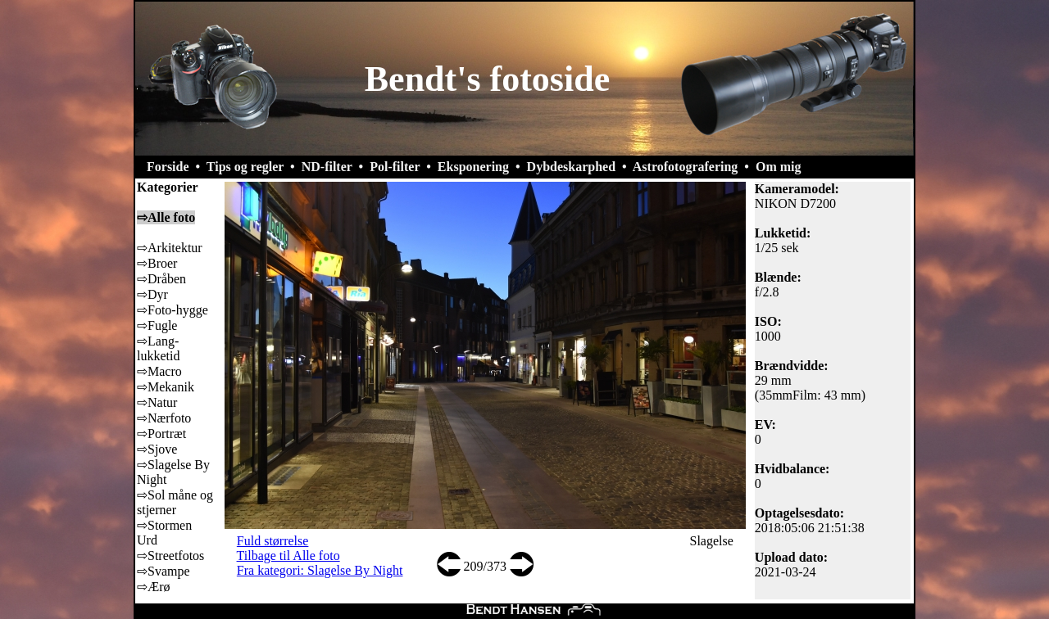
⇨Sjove (157, 449)
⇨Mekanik (165, 387)
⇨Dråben (161, 279)
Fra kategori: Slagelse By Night (320, 570)
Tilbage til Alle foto (288, 556)
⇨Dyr (152, 294)
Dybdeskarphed (571, 167)
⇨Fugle (157, 325)
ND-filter (327, 167)
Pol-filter (395, 167)
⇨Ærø (153, 587)
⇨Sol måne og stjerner (175, 502)
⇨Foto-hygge (172, 310)
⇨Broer (157, 263)
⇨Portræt (161, 434)
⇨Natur (157, 402)
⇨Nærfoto (164, 418)
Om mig (779, 167)
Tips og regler (245, 167)
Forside (168, 167)
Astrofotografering (685, 167)
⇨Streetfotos (170, 556)
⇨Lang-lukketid (158, 348)
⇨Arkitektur (169, 248)
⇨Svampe (163, 571)
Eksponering (473, 167)
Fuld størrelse (273, 541)
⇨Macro (159, 371)
